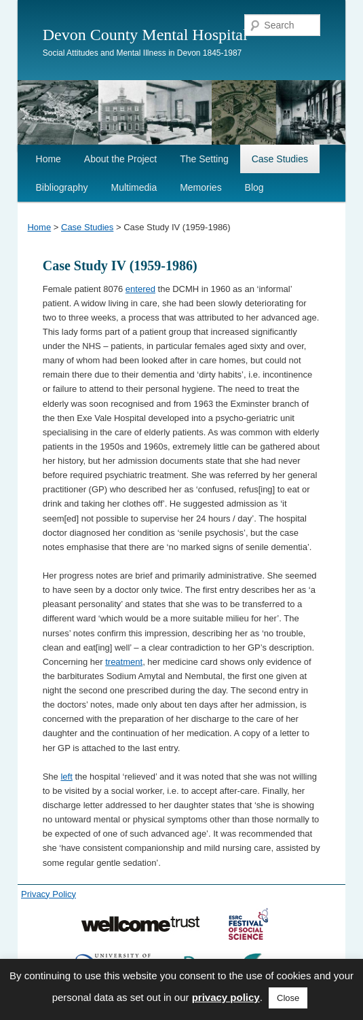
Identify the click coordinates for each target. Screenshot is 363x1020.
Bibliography (62, 187)
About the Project (120, 158)
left (66, 776)
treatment (123, 662)
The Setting (204, 158)
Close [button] (288, 998)
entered (140, 289)
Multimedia (134, 187)
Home (48, 158)
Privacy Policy (48, 894)
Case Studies (280, 158)
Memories (200, 187)
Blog (254, 187)
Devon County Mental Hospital (145, 34)
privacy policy (226, 997)
